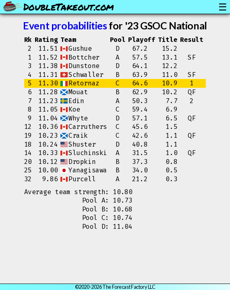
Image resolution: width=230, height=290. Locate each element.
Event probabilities (65, 25)
